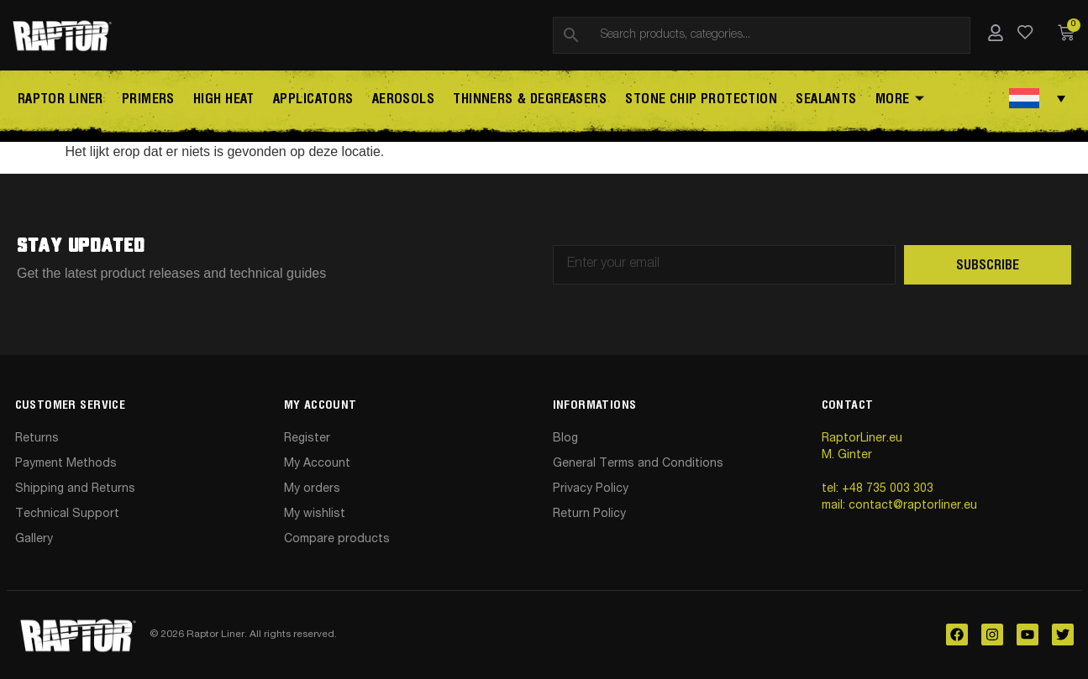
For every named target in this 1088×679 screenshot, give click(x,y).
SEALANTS (811, 99)
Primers (144, 99)
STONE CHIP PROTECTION (688, 99)
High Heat (218, 99)
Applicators (305, 99)
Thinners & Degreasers (518, 99)
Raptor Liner (58, 99)
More (882, 100)
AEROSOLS (393, 99)
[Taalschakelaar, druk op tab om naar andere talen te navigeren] (1037, 98)
